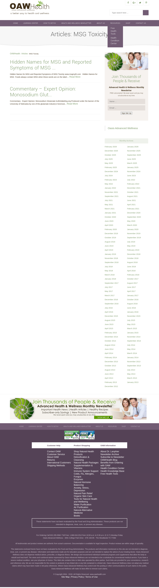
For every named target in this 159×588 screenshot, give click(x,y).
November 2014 (133, 338)
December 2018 (133, 255)
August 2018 (132, 263)
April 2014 (109, 354)
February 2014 (111, 358)
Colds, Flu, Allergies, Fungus (84, 476)
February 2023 (111, 181)
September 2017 (112, 284)
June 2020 (109, 222)
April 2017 (131, 292)
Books (77, 516)
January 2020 (132, 230)
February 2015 (111, 333)
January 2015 (132, 333)
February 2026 (111, 147)
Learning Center (30, 24)
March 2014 (132, 354)
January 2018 (110, 280)
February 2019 (133, 251)
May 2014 (131, 350)
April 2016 (109, 313)
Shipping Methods (56, 466)
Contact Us (141, 24)
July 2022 (131, 181)
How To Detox (49, 24)
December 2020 (133, 214)
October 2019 (110, 238)
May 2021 (109, 205)
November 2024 (133, 172)
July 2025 (109, 160)
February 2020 (111, 230)
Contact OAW (54, 452)
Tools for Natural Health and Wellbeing (85, 501)
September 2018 (112, 263)
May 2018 (109, 271)
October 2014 (110, 342)
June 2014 (109, 350)
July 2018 (109, 267)
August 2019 (110, 243)
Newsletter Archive (109, 455)
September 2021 (112, 197)
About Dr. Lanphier (109, 452)
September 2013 (134, 366)
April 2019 (109, 251)
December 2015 (111, 317)
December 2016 (111, 300)
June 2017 (131, 288)
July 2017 (109, 288)
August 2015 (110, 321)
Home (15, 24)
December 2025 (111, 152)
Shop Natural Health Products (84, 453)
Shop (128, 24)
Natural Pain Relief (83, 494)
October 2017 (132, 280)
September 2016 (112, 304)
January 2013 (132, 383)
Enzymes (78, 480)
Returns (51, 461)
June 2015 (109, 325)
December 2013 (111, 362)
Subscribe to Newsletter (112, 458)
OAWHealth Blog (108, 461)
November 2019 (133, 234)
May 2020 (131, 222)
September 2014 (134, 342)
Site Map (65, 578)
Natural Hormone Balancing (82, 484)
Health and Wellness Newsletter (76, 24)
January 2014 (132, 358)
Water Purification (82, 505)
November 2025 (133, 152)
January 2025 (132, 168)
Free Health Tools (113, 32)
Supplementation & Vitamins (83, 467)
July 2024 (109, 176)
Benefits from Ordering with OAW (111, 465)
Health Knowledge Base (112, 472)
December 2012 (111, 387)
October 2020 (110, 218)
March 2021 (110, 209)
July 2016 (109, 309)
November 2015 (133, 317)
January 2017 (132, 296)
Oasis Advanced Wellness (123, 129)
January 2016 (132, 313)
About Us (101, 24)
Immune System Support (86, 472)
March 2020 (132, 226)
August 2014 (110, 346)
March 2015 (132, 329)
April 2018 (131, 271)
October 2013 (110, 366)
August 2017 (132, 284)
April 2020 (109, 226)
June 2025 (131, 160)
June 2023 (131, 176)
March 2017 (110, 296)
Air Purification (81, 508)
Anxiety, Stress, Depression (81, 490)
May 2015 (131, 325)
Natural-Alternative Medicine (83, 512)
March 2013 (132, 379)
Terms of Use (91, 578)
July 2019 (131, 243)
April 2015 (109, 329)
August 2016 (132, 304)
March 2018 (110, 276)
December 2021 (133, 189)
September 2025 (134, 156)
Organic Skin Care (83, 497)
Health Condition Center (115, 41)
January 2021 (110, 214)
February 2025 (111, 168)
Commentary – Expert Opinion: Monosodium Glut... (43, 92)
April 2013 (109, 379)
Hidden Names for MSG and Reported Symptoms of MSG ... (50, 65)
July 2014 (131, 346)
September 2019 (134, 238)
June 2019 (109, 247)
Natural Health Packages (86, 463)
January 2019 (110, 255)
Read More (74, 78)
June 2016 (131, 309)
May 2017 (109, 292)
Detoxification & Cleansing (81, 459)
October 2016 (132, 300)
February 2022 (133, 185)
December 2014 (111, 338)
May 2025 (109, 164)
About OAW (53, 458)
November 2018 (111, 259)
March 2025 (132, 164)
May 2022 (109, 185)
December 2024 (111, 172)
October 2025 (110, 156)
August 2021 (132, 197)
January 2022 (110, 189)
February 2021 (133, 209)
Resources (115, 24)
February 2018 (133, 276)
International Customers (59, 463)
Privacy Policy (77, 578)
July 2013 (131, 371)
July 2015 (131, 321)
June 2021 (131, 201)
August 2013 (110, 371)
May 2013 (131, 375)
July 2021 (109, 201)
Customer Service (56, 455)
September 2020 (134, 218)
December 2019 (111, 234)
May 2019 (131, 247)
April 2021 (131, 205)
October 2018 (132, 259)
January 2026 (132, 147)
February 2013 (111, 383)
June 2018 (131, 267)
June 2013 (109, 375)
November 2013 (133, 362)
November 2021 (111, 193)
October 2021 (132, 193)
